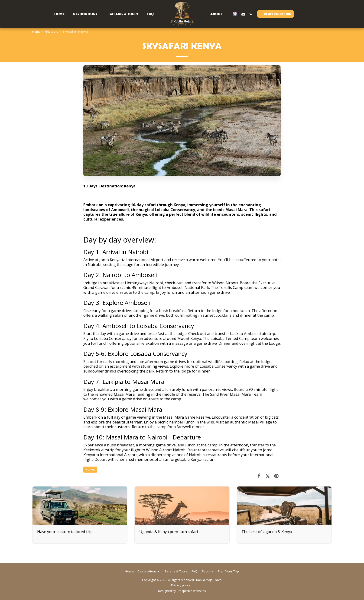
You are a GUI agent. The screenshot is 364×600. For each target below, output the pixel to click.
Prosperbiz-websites (191, 591)
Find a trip (51, 31)
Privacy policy (180, 585)
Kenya (90, 469)
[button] (99, 14)
